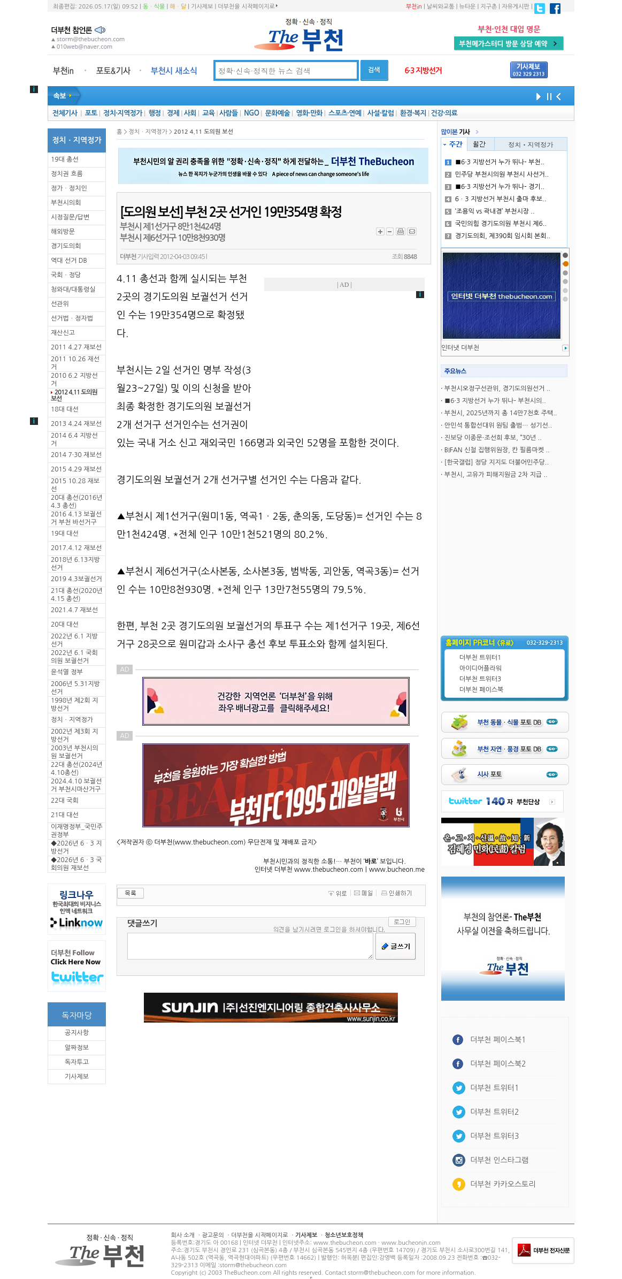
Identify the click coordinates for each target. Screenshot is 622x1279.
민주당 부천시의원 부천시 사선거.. (497, 174)
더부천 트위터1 (480, 657)
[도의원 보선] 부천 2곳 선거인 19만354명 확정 (230, 212)
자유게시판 (515, 7)
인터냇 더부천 (460, 348)
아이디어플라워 (480, 668)
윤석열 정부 (67, 672)
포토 (91, 113)
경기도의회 (66, 246)
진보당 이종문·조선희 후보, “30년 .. (493, 438)
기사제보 (202, 7)
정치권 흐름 (67, 174)
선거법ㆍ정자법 (72, 318)
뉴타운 (467, 7)
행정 (154, 113)
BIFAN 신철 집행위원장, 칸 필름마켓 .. (497, 450)
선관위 (60, 304)
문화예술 (277, 113)
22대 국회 (65, 800)
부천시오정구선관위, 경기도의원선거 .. (497, 388)
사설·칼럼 (380, 113)
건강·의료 (444, 113)
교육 (208, 113)
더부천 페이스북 (481, 690)
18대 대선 (65, 409)
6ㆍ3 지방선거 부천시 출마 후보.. (496, 199)
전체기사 (64, 113)
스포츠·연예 (344, 113)
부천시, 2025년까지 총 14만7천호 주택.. (500, 413)
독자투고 (77, 1062)
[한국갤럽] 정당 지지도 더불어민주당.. (496, 462)
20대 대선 (65, 624)
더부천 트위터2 (494, 1112)
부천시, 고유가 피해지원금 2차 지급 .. (496, 474)
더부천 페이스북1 (498, 1040)
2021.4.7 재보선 (74, 610)
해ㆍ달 (178, 7)
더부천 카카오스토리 (502, 1184)
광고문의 (213, 1235)
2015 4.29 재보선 (76, 469)
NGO (251, 113)
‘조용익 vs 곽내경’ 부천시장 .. (490, 211)
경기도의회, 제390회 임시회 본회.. (497, 236)
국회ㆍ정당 (66, 275)
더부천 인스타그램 (499, 1160)
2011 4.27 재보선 (76, 347)
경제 (173, 113)
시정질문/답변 (70, 217)
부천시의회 (66, 203)
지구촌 (488, 7)
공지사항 (77, 1033)
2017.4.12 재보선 (76, 548)
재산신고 (63, 333)
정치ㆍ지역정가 (72, 720)
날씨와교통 (441, 7)
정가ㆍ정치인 (69, 188)
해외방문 (63, 232)
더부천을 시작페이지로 (247, 6)
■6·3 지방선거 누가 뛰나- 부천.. (494, 162)
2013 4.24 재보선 (76, 424)
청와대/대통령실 (73, 289)
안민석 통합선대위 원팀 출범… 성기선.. (498, 425)
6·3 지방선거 (423, 70)
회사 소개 (183, 1235)
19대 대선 (65, 533)
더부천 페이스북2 (498, 1064)
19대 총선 (65, 159)
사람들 (228, 113)
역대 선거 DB (69, 260)
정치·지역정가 (122, 113)
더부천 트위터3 (480, 679)
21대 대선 (65, 815)
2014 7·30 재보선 (76, 455)
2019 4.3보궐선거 (76, 579)
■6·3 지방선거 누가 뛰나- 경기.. (494, 187)
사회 (190, 113)
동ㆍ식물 (154, 7)
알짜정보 (77, 1048)
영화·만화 (309, 113)
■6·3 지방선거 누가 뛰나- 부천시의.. (495, 401)
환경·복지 (413, 113)
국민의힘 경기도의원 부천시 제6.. (496, 223)
